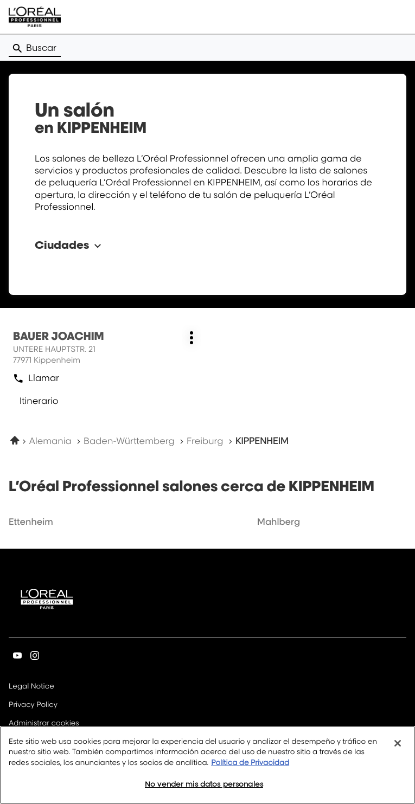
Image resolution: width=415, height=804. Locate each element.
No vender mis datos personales (204, 788)
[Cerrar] (398, 747)
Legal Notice (31, 687)
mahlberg (278, 521)
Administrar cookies (44, 723)
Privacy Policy (33, 705)
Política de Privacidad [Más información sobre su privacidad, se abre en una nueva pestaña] (250, 766)
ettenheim (31, 521)
